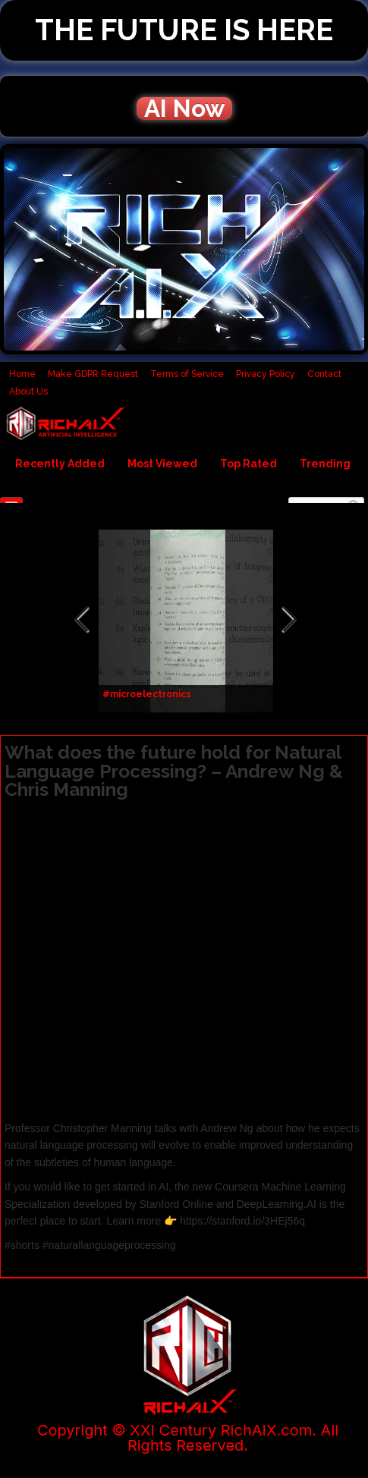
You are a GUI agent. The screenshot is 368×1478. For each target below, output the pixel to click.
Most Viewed (162, 464)
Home (22, 374)
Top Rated (248, 464)
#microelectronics (146, 694)
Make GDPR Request (93, 374)
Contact (324, 374)
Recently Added (60, 464)
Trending (325, 464)
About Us (28, 391)
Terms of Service (187, 374)
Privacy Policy (265, 374)
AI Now (184, 108)
